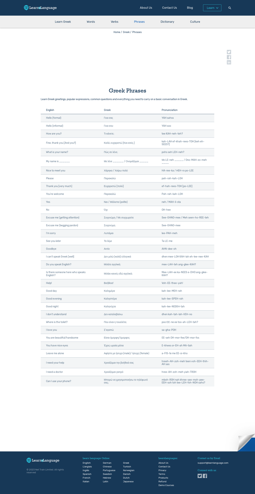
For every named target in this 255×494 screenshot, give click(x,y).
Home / (118, 32)
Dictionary (167, 21)
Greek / (127, 32)
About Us (146, 7)
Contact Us (169, 7)
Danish (126, 474)
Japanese (126, 481)
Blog (190, 7)
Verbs (114, 21)
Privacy (162, 470)
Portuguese (106, 470)
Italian (86, 481)
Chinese (106, 466)
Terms (161, 474)
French (86, 478)
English (86, 463)
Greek (126, 463)
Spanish (86, 474)
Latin (105, 481)
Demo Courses (166, 485)
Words (91, 21)
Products (163, 478)
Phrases (139, 21)
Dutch (126, 478)
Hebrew (106, 478)
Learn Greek (63, 21)
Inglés (86, 470)
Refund (162, 481)
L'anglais (86, 466)
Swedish (106, 474)
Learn (210, 8)
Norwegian (126, 470)
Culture (195, 21)
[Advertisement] (127, 58)
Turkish (126, 466)
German (106, 463)
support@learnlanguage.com (213, 463)
